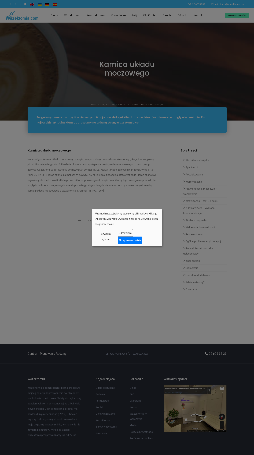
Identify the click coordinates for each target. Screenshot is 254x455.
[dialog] (127, 227)
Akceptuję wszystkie (130, 240)
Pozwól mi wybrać (105, 236)
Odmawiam (125, 232)
